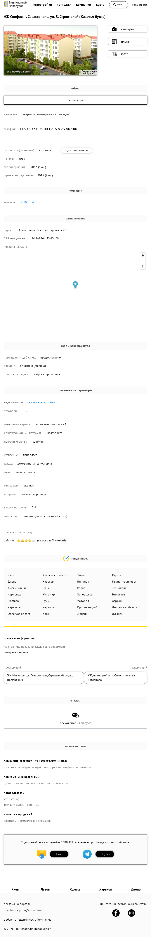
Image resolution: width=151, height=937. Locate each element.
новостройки (42, 4)
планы (121, 41)
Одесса (117, 575)
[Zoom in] (142, 255)
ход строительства (76, 150)
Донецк (82, 614)
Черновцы (15, 594)
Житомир (49, 594)
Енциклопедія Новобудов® (33, 929)
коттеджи (64, 4)
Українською (139, 4)
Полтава (13, 601)
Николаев (118, 594)
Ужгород (83, 601)
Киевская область (54, 575)
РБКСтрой (27, 202)
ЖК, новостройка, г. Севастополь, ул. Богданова (111, 677)
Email (59, 854)
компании (83, 4)
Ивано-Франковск (124, 581)
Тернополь (119, 588)
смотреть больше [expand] (16, 652)
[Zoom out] (142, 261)
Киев (11, 575)
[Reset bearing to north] (142, 266)
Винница (83, 581)
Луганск (117, 614)
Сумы (46, 601)
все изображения (19, 71)
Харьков (48, 581)
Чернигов (14, 607)
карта (100, 4)
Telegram (104, 854)
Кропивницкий (87, 607)
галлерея (123, 29)
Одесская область (19, 614)
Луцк (46, 588)
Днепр (12, 581)
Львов (81, 575)
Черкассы (49, 607)
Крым (46, 614)
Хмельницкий (17, 588)
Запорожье (84, 594)
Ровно (81, 588)
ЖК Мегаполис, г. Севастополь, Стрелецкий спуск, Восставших (39, 677)
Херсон (117, 601)
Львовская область (124, 607)
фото (120, 54)
